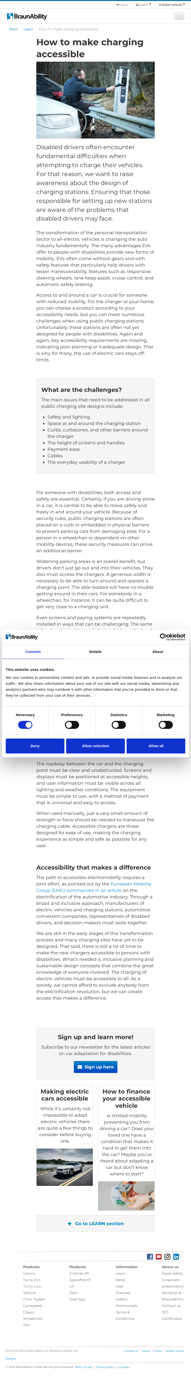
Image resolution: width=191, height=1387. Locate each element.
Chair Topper (34, 1299)
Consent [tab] (33, 651)
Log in (122, 4)
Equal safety (172, 1273)
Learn (28, 29)
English (145, 4)
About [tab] (157, 651)
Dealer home (175, 1351)
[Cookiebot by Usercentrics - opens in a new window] (163, 637)
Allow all (156, 746)
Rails (73, 1293)
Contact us (171, 1306)
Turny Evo (32, 1280)
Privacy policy (105, 1367)
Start (13, 29)
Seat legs (77, 1299)
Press (157, 1351)
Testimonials (127, 1306)
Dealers (10, 1358)
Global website (173, 4)
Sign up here (96, 1067)
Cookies (124, 1367)
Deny (35, 746)
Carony (29, 1273)
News (120, 1280)
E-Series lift (79, 1273)
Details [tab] (95, 651)
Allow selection (95, 746)
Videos (121, 1299)
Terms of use (83, 1367)
